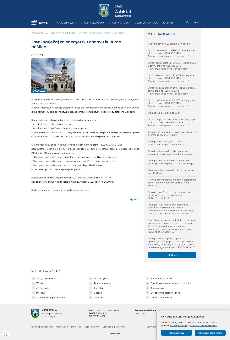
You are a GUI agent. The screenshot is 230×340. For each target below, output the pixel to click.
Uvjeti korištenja (92, 327)
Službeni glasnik (101, 278)
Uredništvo (108, 327)
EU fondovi (51, 33)
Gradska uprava (118, 22)
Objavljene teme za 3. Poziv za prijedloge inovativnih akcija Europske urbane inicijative (170, 152)
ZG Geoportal (43, 288)
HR (196, 22)
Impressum (76, 327)
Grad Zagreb (37, 33)
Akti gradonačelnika (46, 278)
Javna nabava (158, 288)
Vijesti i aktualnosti (66, 33)
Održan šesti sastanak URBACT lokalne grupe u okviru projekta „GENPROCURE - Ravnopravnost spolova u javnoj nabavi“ (172, 78)
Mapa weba (62, 327)
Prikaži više (172, 255)
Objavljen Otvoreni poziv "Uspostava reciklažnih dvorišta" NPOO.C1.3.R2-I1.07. (172, 133)
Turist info (98, 297)
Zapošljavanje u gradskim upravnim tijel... (171, 283)
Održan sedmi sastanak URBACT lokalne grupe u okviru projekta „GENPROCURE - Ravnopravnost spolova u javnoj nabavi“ (172, 66)
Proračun (40, 292)
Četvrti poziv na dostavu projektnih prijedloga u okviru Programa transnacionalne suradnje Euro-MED (172, 182)
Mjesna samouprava (145, 22)
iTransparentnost (102, 283)
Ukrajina (97, 292)
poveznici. (85, 190)
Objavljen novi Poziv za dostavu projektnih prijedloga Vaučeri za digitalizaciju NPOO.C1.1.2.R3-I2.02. (169, 195)
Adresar (168, 22)
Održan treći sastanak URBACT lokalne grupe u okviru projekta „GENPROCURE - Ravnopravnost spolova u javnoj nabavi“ (172, 103)
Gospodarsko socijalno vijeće (165, 292)
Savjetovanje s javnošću (163, 278)
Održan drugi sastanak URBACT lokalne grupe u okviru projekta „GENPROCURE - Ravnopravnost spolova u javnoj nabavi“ (171, 122)
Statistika (98, 288)
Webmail (120, 327)
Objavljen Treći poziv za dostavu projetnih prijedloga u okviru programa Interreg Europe (171, 162)
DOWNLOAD (39, 91)
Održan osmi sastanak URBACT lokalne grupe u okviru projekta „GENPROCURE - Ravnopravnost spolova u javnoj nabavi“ (172, 53)
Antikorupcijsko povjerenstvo (50, 297)
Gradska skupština (92, 22)
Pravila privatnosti (178, 325)
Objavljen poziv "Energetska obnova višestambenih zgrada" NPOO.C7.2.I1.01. (168, 143)
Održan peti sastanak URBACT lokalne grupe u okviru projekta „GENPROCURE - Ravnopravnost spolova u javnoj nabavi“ (171, 91)
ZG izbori (40, 283)
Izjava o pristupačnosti (42, 327)
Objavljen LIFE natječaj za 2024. (164, 113)
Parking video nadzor (161, 297)
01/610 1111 (140, 313)
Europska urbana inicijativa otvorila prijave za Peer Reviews (171, 171)
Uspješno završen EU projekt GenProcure (169, 43)
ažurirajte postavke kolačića (203, 325)
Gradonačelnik (66, 22)
